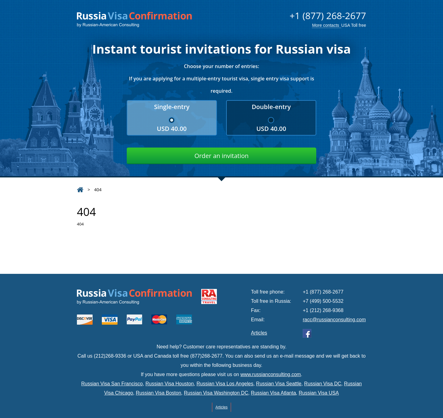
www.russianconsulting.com (270, 374)
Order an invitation (221, 156)
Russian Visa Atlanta (273, 393)
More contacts (325, 25)
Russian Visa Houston (170, 383)
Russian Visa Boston (158, 393)
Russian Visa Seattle (278, 383)
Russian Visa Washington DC (216, 393)
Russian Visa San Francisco (112, 383)
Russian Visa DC (322, 383)
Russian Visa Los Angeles (225, 383)
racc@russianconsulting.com (334, 319)
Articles (259, 332)
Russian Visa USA (319, 393)
